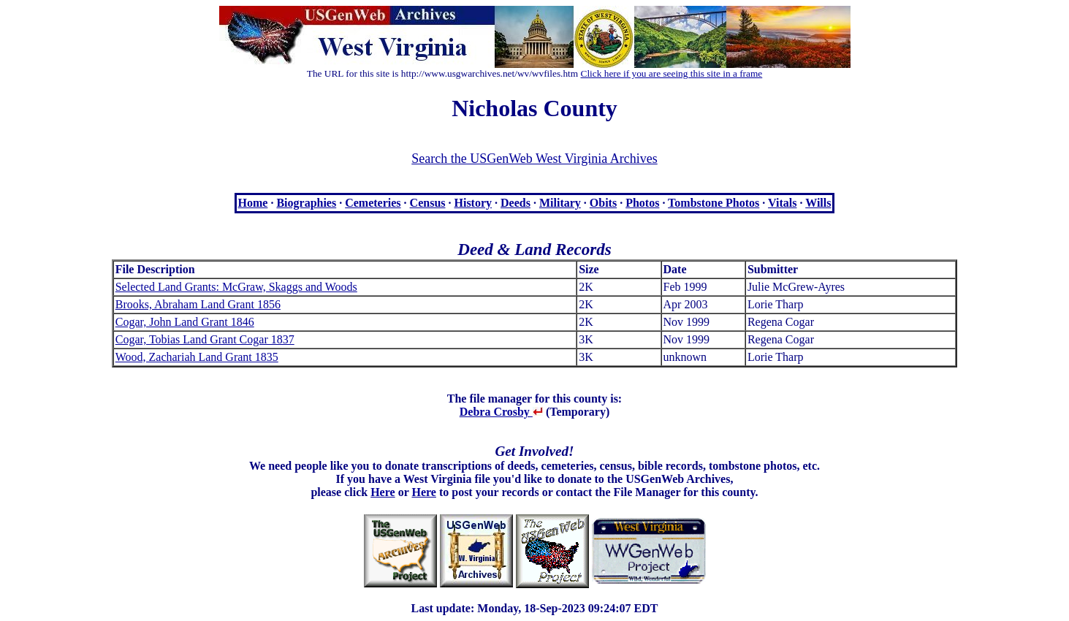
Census (428, 203)
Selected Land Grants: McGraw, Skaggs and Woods (236, 287)
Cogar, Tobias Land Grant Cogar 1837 (204, 339)
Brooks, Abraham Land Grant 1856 (198, 304)
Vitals (782, 203)
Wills (818, 203)
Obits (603, 203)
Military (560, 203)
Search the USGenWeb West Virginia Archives (534, 158)
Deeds (515, 203)
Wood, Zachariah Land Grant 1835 (196, 357)
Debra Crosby (501, 411)
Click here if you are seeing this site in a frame (672, 73)
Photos (642, 203)
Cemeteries (372, 203)
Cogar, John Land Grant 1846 (184, 322)
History (473, 203)
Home (253, 203)
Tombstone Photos (713, 203)
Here (382, 492)
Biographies (306, 203)
